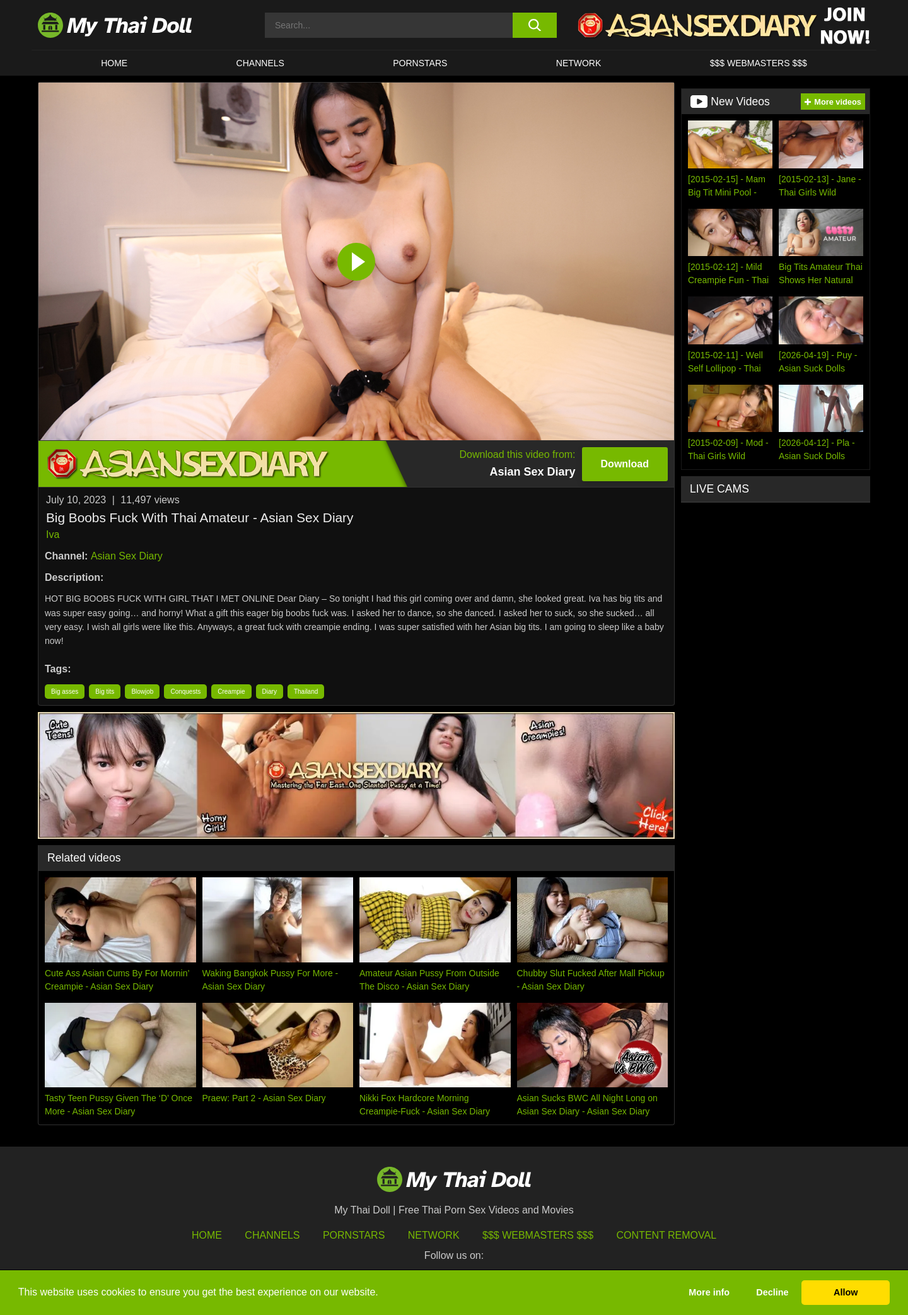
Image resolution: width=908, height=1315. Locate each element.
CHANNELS (260, 63)
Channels (272, 1235)
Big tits (104, 691)
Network (579, 63)
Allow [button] (846, 1292)
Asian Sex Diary (127, 556)
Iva (52, 534)
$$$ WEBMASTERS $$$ (758, 63)
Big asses (64, 691)
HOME (114, 63)
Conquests (185, 691)
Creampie (231, 691)
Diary (269, 691)
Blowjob (142, 691)
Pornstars (420, 63)
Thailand (306, 691)
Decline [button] (772, 1292)
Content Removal (667, 1235)
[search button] (534, 25)
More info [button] (709, 1292)
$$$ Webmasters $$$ (537, 1235)
